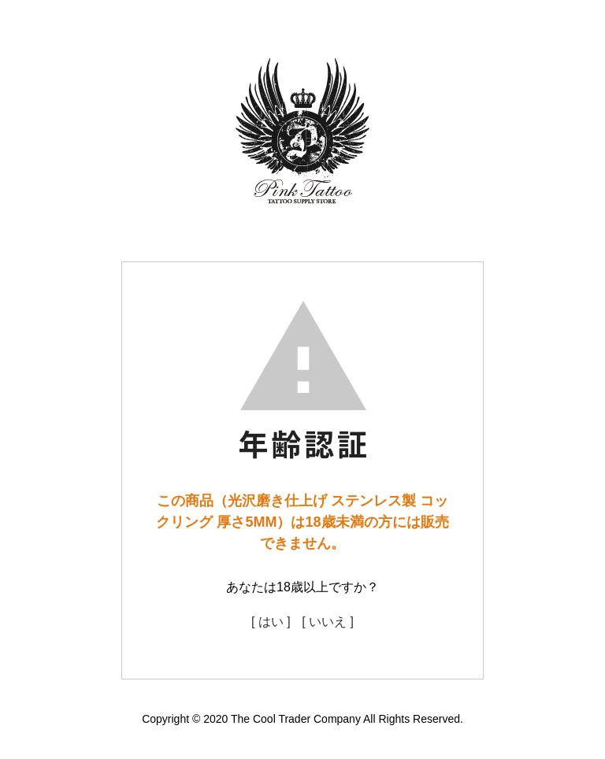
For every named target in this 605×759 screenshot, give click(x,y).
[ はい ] (271, 621)
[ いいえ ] (328, 621)
